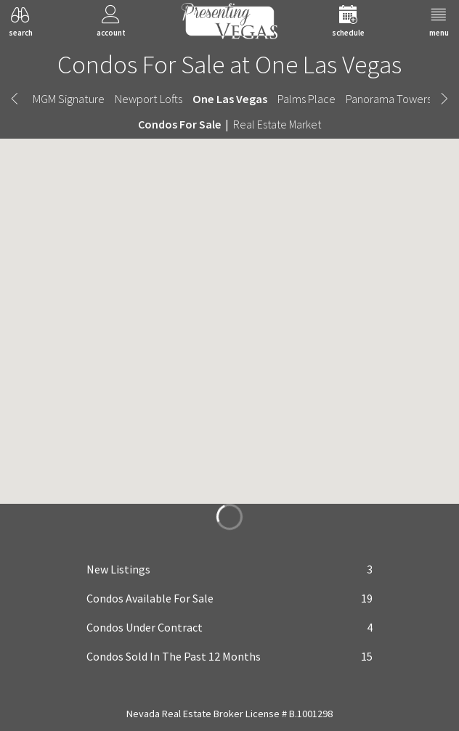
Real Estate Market (277, 124)
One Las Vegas (229, 98)
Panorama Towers (388, 98)
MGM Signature (69, 98)
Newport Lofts (148, 98)
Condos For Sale (179, 124)
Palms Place (306, 98)
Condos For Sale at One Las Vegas (229, 64)
